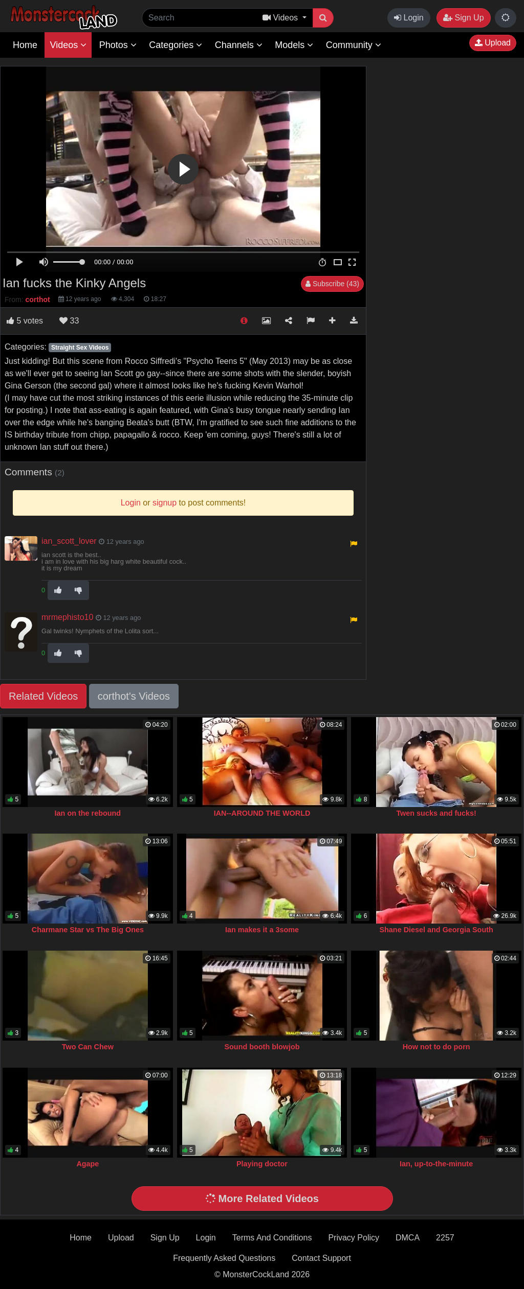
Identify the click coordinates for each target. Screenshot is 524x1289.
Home (25, 45)
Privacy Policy (353, 1237)
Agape (87, 1164)
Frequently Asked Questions (224, 1258)
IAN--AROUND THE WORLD (262, 813)
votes (25, 320)
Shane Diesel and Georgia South (436, 930)
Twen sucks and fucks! (436, 813)
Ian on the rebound (88, 813)
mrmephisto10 (67, 617)
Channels (239, 45)
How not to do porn (436, 1047)
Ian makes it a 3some (262, 930)
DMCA (408, 1237)
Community (353, 45)
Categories (175, 45)
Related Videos (43, 696)
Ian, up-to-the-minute (436, 1164)
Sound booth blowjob (261, 1047)
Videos (68, 45)
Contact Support (321, 1258)
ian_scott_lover (69, 541)
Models (294, 45)
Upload (493, 42)
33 (69, 320)
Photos (118, 45)
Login (409, 17)
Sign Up (463, 17)
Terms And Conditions (272, 1237)
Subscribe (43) (332, 284)
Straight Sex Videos (79, 347)
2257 (445, 1237)
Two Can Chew (88, 1047)
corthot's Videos (134, 696)
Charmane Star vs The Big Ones (88, 930)
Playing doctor (262, 1164)
